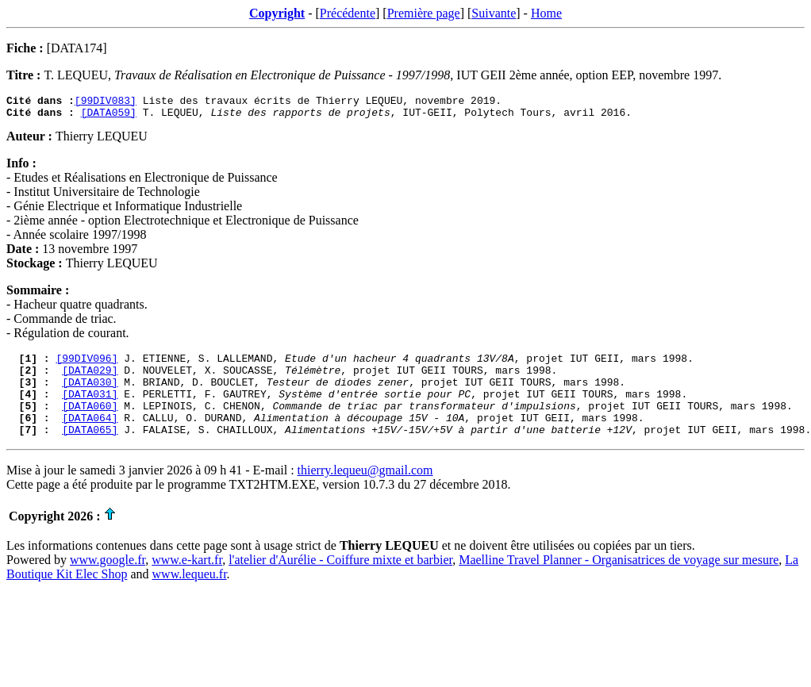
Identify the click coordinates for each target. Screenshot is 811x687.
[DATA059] (108, 116)
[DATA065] (89, 450)
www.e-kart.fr (187, 581)
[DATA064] (89, 436)
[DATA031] (89, 408)
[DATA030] (89, 393)
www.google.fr (107, 581)
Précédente (347, 13)
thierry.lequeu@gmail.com (365, 491)
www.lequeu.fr (189, 595)
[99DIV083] (105, 102)
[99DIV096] (86, 365)
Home (546, 13)
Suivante (493, 13)
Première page (423, 13)
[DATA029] (89, 379)
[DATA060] (89, 422)
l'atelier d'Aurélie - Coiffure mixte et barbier (340, 581)
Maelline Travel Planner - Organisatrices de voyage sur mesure (618, 581)
